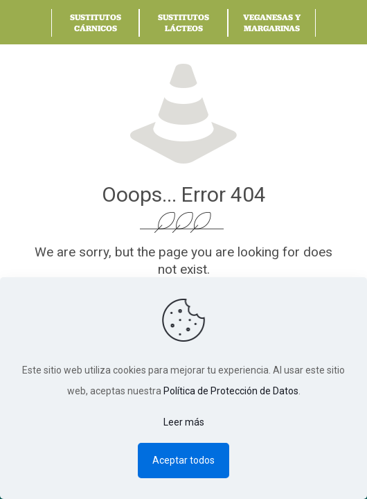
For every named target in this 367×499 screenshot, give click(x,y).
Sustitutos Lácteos (183, 22)
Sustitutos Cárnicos (95, 22)
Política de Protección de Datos (230, 390)
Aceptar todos (183, 460)
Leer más (183, 422)
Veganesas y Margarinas (272, 22)
